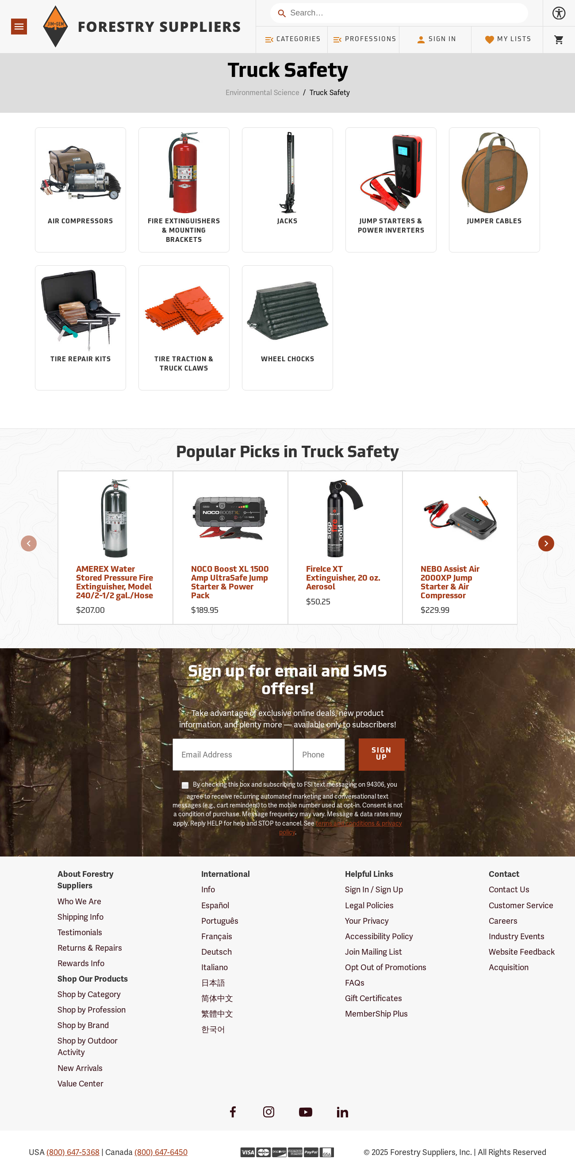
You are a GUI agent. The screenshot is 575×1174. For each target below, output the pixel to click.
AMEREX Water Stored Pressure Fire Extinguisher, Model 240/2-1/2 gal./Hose (114, 583)
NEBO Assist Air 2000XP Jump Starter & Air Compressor (450, 583)
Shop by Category (89, 994)
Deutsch (216, 952)
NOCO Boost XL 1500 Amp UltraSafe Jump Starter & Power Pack (230, 583)
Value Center (81, 1083)
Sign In (436, 39)
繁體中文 (217, 1014)
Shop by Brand (83, 1025)
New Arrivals (80, 1068)
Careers (503, 921)
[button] (29, 543)
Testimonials (80, 932)
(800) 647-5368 (73, 1152)
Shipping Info (81, 917)
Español (215, 905)
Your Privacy (367, 921)
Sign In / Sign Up (374, 889)
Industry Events (516, 936)
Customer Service (521, 905)
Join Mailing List (373, 952)
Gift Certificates (373, 998)
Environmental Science (262, 92)
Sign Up (382, 754)
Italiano (214, 967)
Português (219, 921)
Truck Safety (330, 92)
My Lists (508, 39)
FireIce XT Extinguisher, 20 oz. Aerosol (343, 579)
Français (216, 936)
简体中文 (217, 998)
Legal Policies (369, 905)
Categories (293, 39)
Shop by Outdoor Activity (88, 1046)
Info (208, 889)
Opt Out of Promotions (385, 967)
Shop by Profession (92, 1010)
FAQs (354, 983)
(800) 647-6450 (161, 1152)
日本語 (213, 983)
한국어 (213, 1029)
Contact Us (509, 889)
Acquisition (509, 967)
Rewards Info (81, 963)
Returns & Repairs (90, 948)
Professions (364, 39)
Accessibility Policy (379, 936)
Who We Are (79, 901)
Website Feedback (522, 952)
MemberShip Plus (376, 1014)
